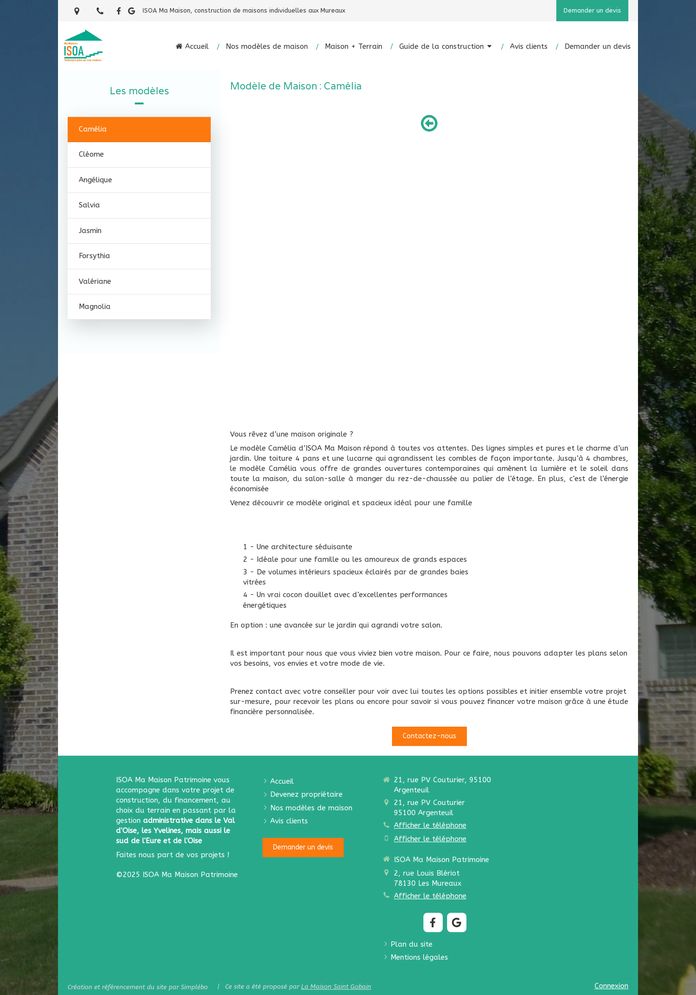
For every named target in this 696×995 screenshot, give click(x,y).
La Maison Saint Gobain (336, 986)
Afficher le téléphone (430, 825)
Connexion (611, 985)
